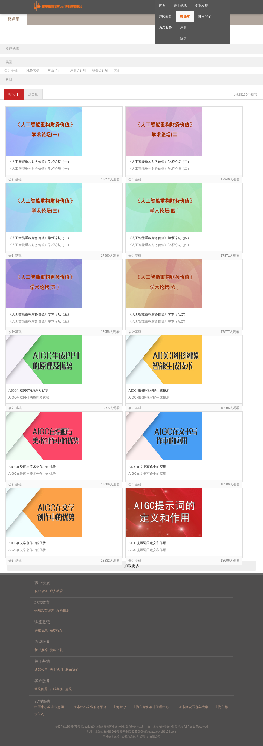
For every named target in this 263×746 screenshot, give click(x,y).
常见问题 (41, 689)
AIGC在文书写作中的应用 (147, 467)
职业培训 (41, 591)
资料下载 (56, 650)
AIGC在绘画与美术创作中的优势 (32, 467)
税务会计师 (100, 70)
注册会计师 (78, 70)
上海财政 (119, 707)
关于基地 (180, 5)
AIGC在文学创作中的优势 (27, 543)
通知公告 (41, 669)
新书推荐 (41, 650)
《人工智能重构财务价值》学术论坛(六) (157, 314)
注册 (183, 27)
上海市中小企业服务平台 (88, 707)
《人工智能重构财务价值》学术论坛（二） (159, 162)
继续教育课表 (44, 611)
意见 (68, 689)
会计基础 (11, 70)
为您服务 (165, 27)
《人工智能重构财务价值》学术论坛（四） (159, 238)
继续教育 (165, 16)
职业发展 (201, 5)
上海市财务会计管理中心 (151, 707)
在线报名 (63, 611)
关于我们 (56, 669)
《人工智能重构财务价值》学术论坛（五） (39, 314)
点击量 (33, 94)
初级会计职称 (57, 70)
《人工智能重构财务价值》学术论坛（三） (39, 238)
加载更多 (131, 566)
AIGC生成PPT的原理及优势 (28, 390)
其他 (117, 70)
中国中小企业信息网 (49, 707)
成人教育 (56, 591)
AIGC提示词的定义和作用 (147, 543)
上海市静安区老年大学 (191, 707)
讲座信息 (41, 630)
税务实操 (32, 70)
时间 (13, 94)
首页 (162, 5)
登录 (183, 38)
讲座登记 (204, 16)
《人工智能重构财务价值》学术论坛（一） (39, 162)
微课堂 (185, 16)
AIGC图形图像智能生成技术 (148, 390)
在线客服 (56, 689)
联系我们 (72, 669)
